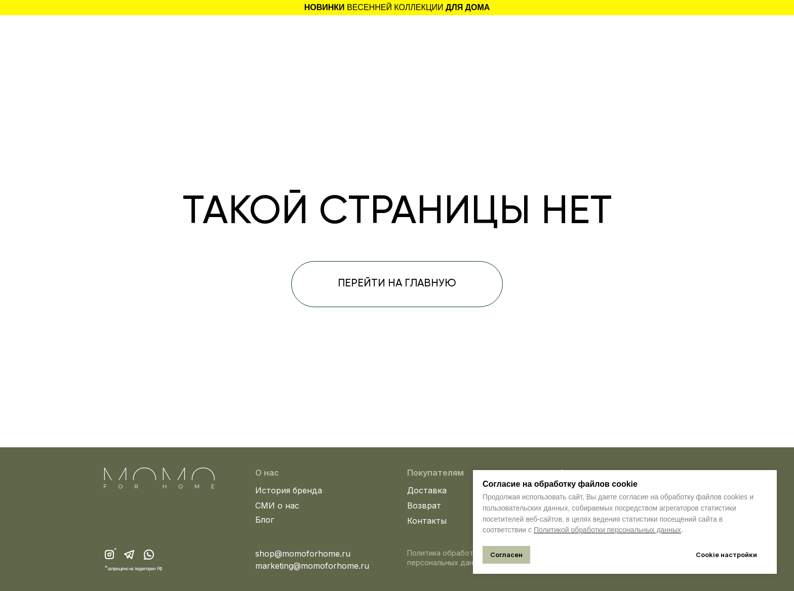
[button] (120, 33)
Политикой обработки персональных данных (607, 530)
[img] (679, 35)
